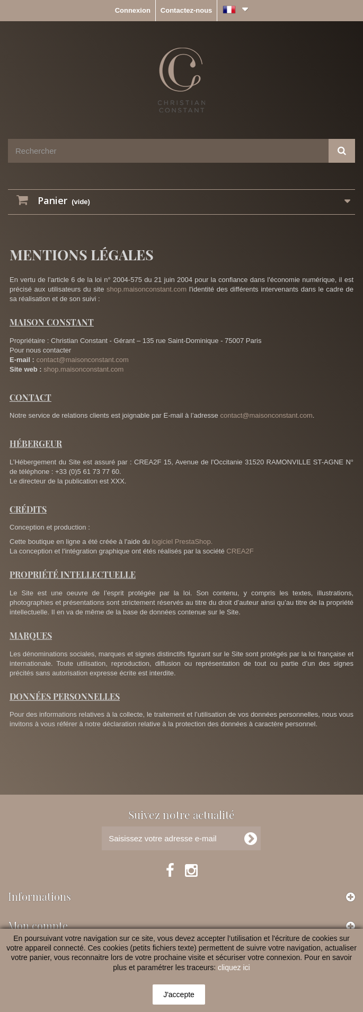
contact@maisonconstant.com (83, 360)
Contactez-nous (187, 10)
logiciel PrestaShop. (182, 541)
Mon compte (38, 925)
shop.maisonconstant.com (147, 289)
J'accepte (178, 994)
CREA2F (239, 551)
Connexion (132, 10)
